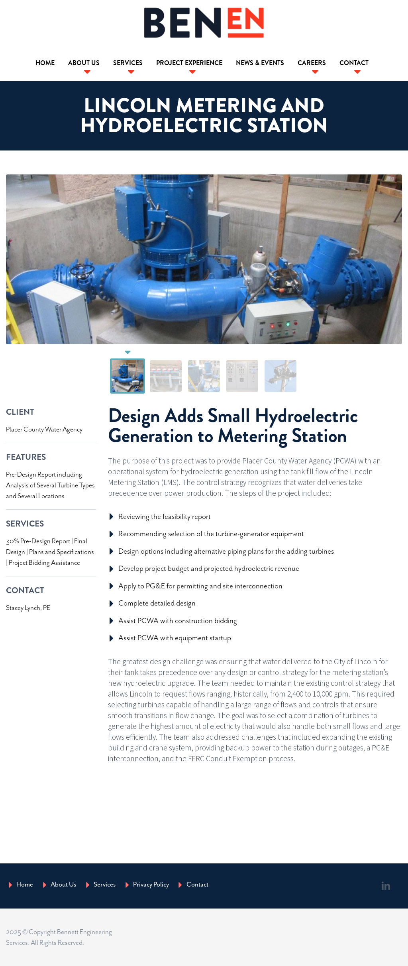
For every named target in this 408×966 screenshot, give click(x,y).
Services (128, 62)
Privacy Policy (151, 884)
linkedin (386, 886)
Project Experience (189, 62)
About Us (84, 62)
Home (45, 62)
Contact (354, 62)
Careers (312, 62)
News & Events (260, 62)
